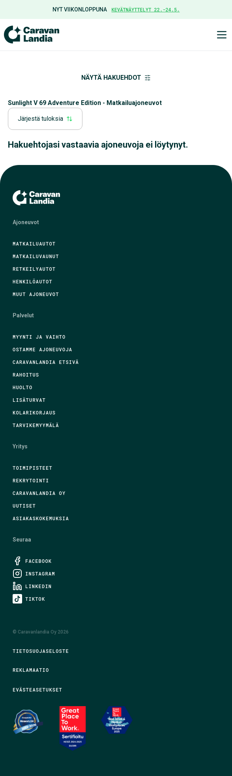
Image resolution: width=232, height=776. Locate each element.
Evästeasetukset (37, 689)
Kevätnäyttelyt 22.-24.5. (146, 9)
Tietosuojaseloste (41, 651)
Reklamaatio (31, 670)
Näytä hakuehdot (116, 77)
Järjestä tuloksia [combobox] (45, 118)
